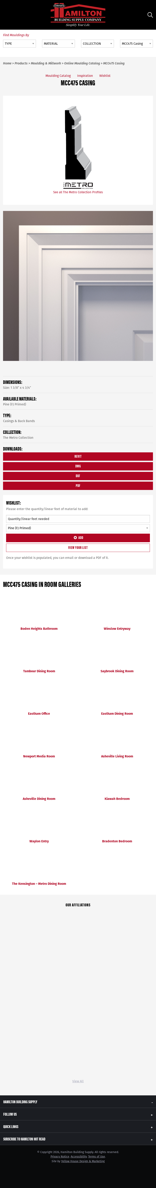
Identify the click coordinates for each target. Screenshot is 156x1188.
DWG (78, 465)
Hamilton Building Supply (20, 1101)
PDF (78, 485)
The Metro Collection (18, 438)
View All (78, 1081)
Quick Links (10, 1126)
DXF (78, 475)
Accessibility (79, 1156)
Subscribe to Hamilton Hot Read (24, 1139)
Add (78, 537)
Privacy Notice (60, 1156)
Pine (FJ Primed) (14, 404)
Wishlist (104, 76)
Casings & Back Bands (19, 421)
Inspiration (85, 76)
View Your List (78, 547)
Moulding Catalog (58, 76)
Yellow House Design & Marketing (83, 1161)
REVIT (78, 456)
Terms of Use (96, 1156)
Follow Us (10, 1114)
